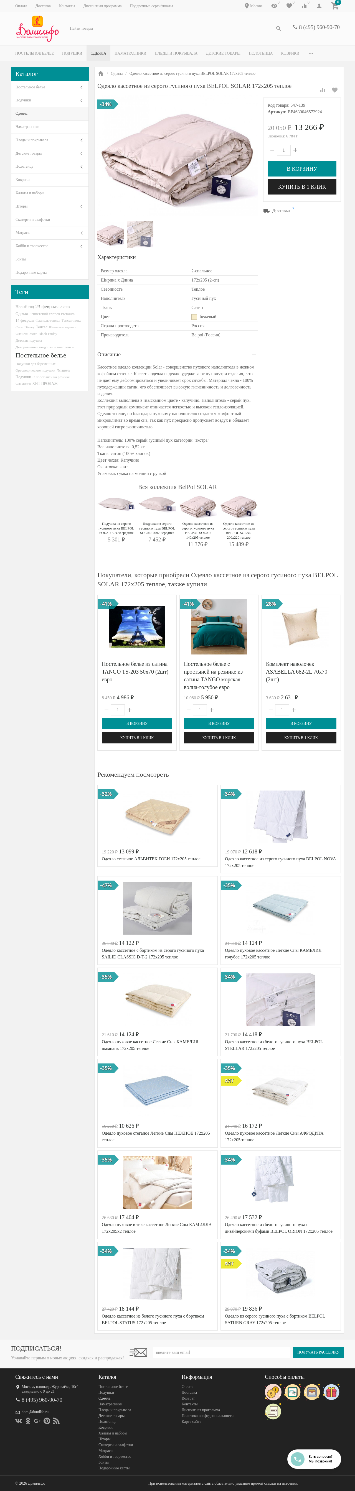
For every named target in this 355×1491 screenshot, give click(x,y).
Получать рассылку (318, 1352)
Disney (29, 327)
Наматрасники (130, 53)
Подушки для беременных (36, 364)
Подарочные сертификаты (151, 6)
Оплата (21, 6)
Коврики (290, 53)
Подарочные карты (31, 272)
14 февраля (25, 320)
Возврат (188, 1398)
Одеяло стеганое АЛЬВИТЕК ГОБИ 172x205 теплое (151, 858)
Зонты (21, 259)
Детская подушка (29, 340)
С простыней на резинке (51, 377)
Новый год (25, 307)
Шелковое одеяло (62, 327)
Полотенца (261, 53)
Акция (65, 307)
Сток (19, 327)
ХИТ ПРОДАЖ (44, 384)
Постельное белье (34, 53)
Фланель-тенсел (48, 320)
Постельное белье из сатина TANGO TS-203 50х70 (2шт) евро (135, 671)
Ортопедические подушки (35, 370)
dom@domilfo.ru (35, 1412)
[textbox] (176, 28)
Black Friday (48, 334)
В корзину (302, 169)
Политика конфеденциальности (208, 1416)
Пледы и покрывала (176, 53)
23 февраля (47, 306)
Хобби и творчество (32, 246)
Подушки (72, 53)
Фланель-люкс (26, 334)
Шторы (21, 206)
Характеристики (116, 257)
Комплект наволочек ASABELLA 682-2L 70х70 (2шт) (296, 671)
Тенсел (41, 327)
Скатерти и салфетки (33, 220)
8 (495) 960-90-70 (319, 27)
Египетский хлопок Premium (52, 314)
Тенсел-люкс (71, 320)
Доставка (43, 6)
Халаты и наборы (30, 193)
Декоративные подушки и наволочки (45, 347)
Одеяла (98, 53)
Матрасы (23, 233)
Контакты (67, 6)
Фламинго (23, 384)
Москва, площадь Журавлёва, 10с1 (50, 1387)
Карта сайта (191, 1422)
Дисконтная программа (102, 6)
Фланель (63, 370)
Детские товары (223, 53)
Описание (109, 354)
